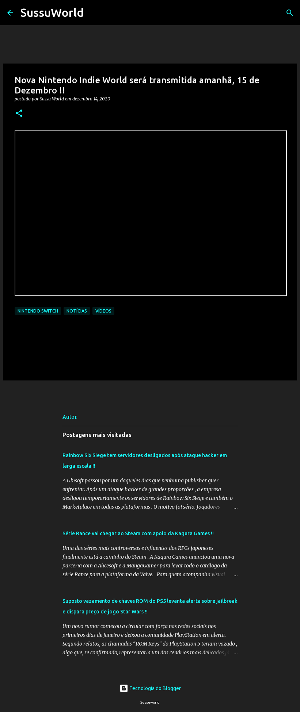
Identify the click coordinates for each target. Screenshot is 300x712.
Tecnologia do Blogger (150, 688)
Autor (69, 417)
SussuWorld (52, 12)
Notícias (77, 311)
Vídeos (103, 311)
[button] (19, 114)
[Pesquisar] (94, 13)
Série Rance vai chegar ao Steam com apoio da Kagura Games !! (138, 533)
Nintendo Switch (38, 311)
